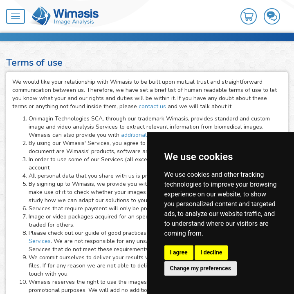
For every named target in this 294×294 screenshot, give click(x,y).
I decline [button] (211, 252)
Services (40, 241)
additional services (146, 135)
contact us (152, 106)
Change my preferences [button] (200, 268)
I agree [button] (179, 252)
